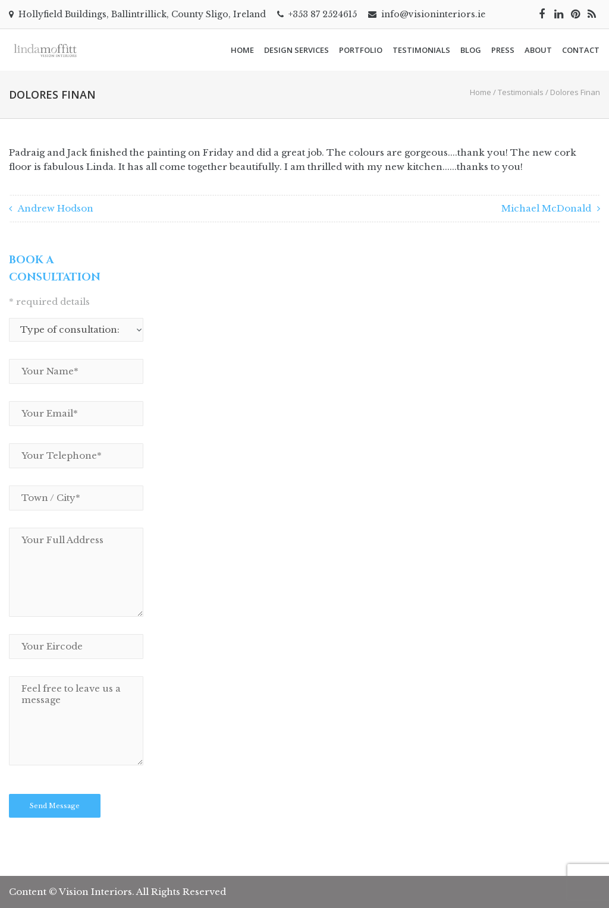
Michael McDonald (546, 208)
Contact (580, 50)
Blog (470, 50)
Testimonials (421, 50)
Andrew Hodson (55, 208)
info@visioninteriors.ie (433, 14)
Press (502, 50)
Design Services (296, 50)
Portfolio (360, 50)
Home (242, 50)
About (538, 50)
